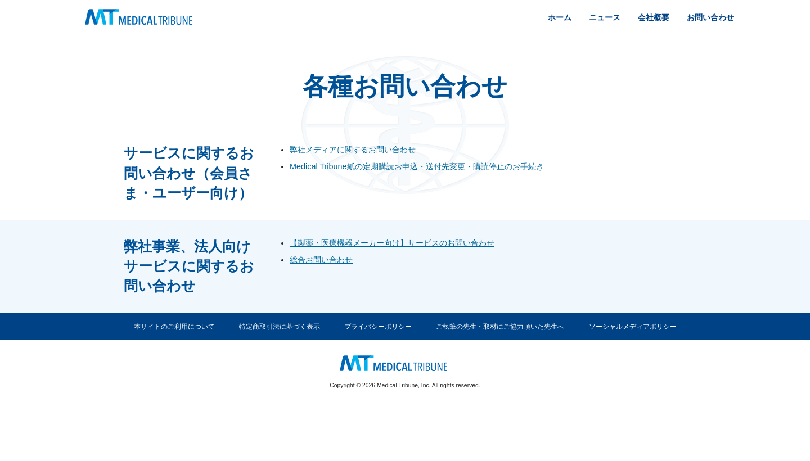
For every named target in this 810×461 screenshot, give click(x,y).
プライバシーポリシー (378, 326)
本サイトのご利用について (174, 326)
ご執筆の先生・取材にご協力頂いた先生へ (500, 326)
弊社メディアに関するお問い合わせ (353, 149)
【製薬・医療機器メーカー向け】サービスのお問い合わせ (392, 242)
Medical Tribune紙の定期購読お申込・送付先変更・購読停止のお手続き (417, 166)
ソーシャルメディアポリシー (633, 326)
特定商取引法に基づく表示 (279, 326)
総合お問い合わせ (321, 259)
